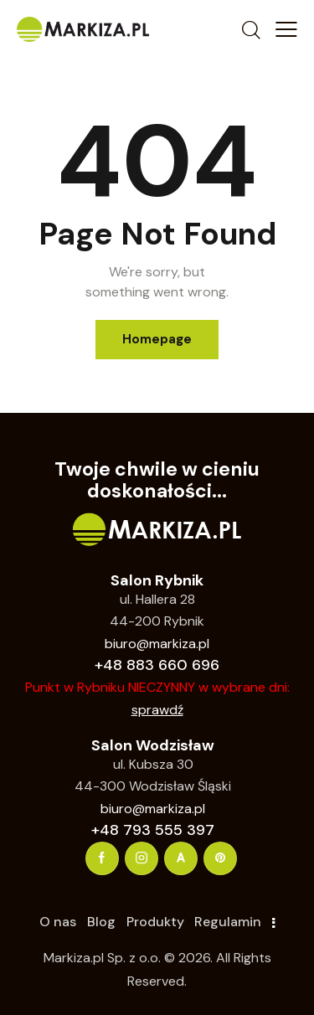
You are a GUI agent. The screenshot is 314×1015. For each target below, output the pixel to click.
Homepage (157, 339)
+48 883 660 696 (157, 665)
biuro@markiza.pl (157, 643)
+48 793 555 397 (152, 830)
